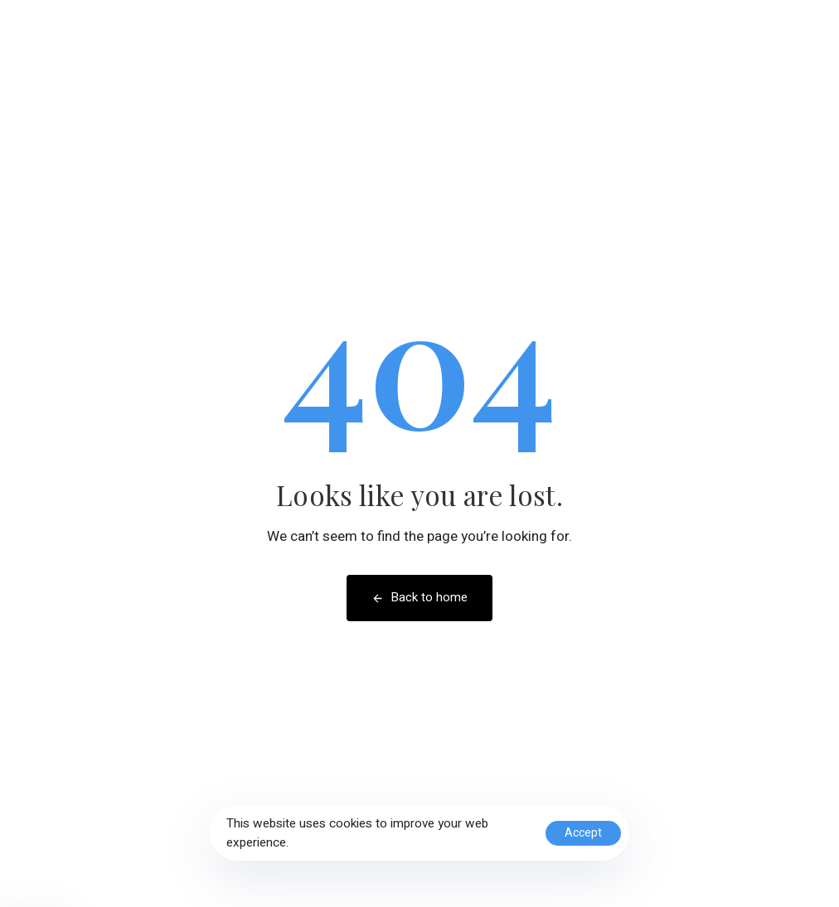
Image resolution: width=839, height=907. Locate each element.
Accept (583, 833)
